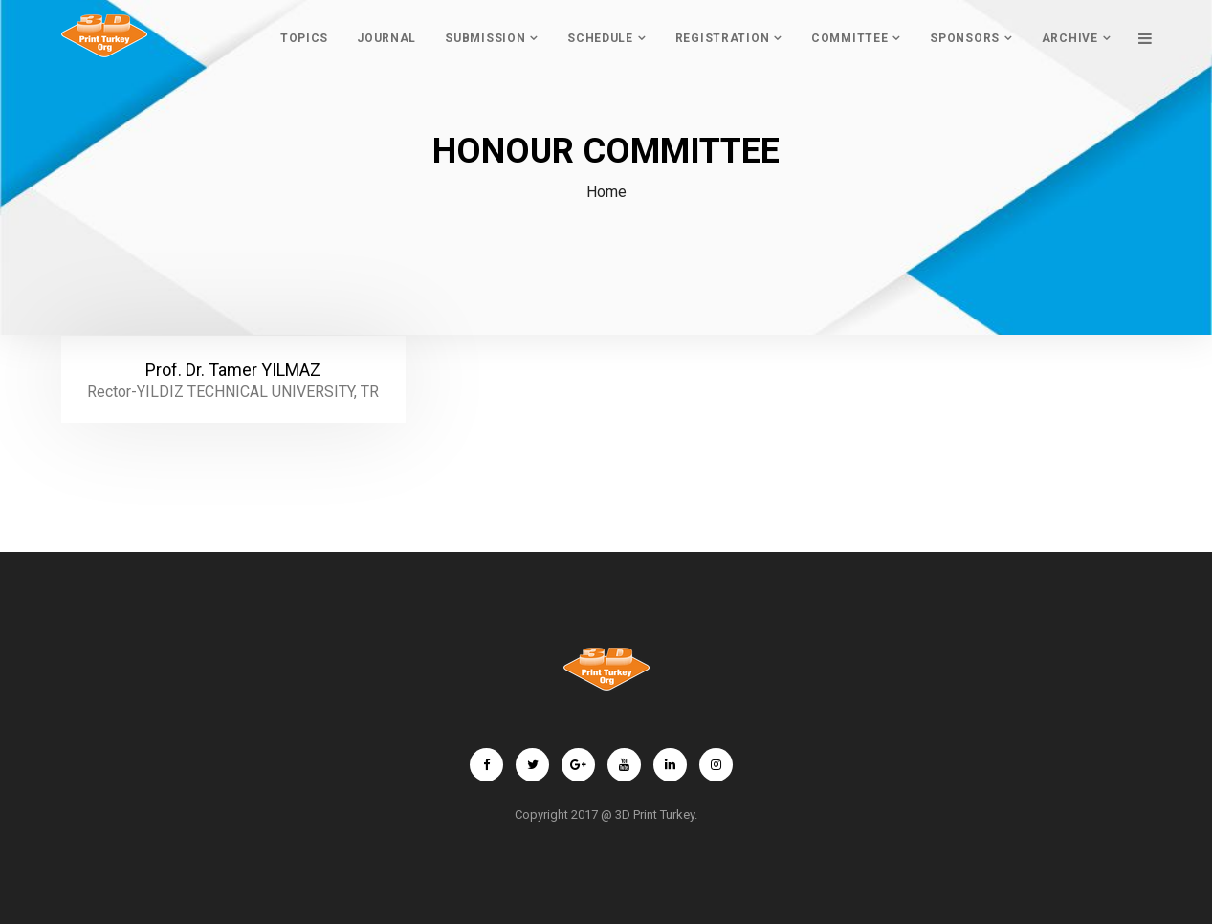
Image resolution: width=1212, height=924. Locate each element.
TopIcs (304, 38)
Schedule (600, 38)
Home (606, 192)
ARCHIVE (1070, 38)
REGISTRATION (722, 38)
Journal (386, 38)
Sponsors (965, 38)
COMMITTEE (849, 38)
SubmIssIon (485, 38)
